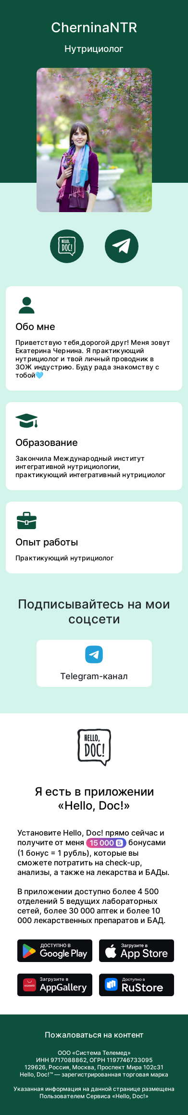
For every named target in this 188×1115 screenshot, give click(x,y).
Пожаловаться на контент (94, 1034)
